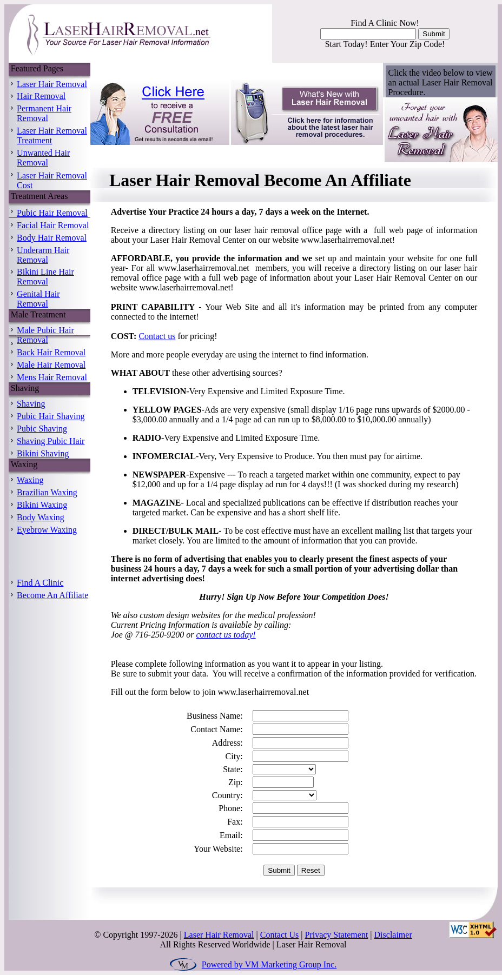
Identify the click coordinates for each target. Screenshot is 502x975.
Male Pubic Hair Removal (45, 335)
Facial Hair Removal (53, 225)
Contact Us (279, 934)
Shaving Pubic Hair (50, 441)
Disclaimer (393, 934)
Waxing (30, 480)
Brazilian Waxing (47, 492)
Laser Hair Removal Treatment (52, 135)
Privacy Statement (336, 934)
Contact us (156, 336)
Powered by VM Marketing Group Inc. (269, 964)
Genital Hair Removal (38, 298)
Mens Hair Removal (52, 377)
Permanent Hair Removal (44, 113)
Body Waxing (40, 517)
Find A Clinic (40, 582)
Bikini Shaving (43, 453)
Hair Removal (41, 96)
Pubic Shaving (42, 428)
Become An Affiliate (52, 595)
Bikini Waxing (42, 504)
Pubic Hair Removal (52, 212)
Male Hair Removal (51, 364)
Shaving (31, 403)
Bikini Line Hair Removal (45, 276)
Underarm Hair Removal (43, 255)
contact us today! (225, 634)
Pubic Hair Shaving (50, 416)
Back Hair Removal (51, 352)
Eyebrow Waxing (47, 529)
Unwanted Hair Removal (43, 157)
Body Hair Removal (52, 237)
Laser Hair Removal (52, 84)
